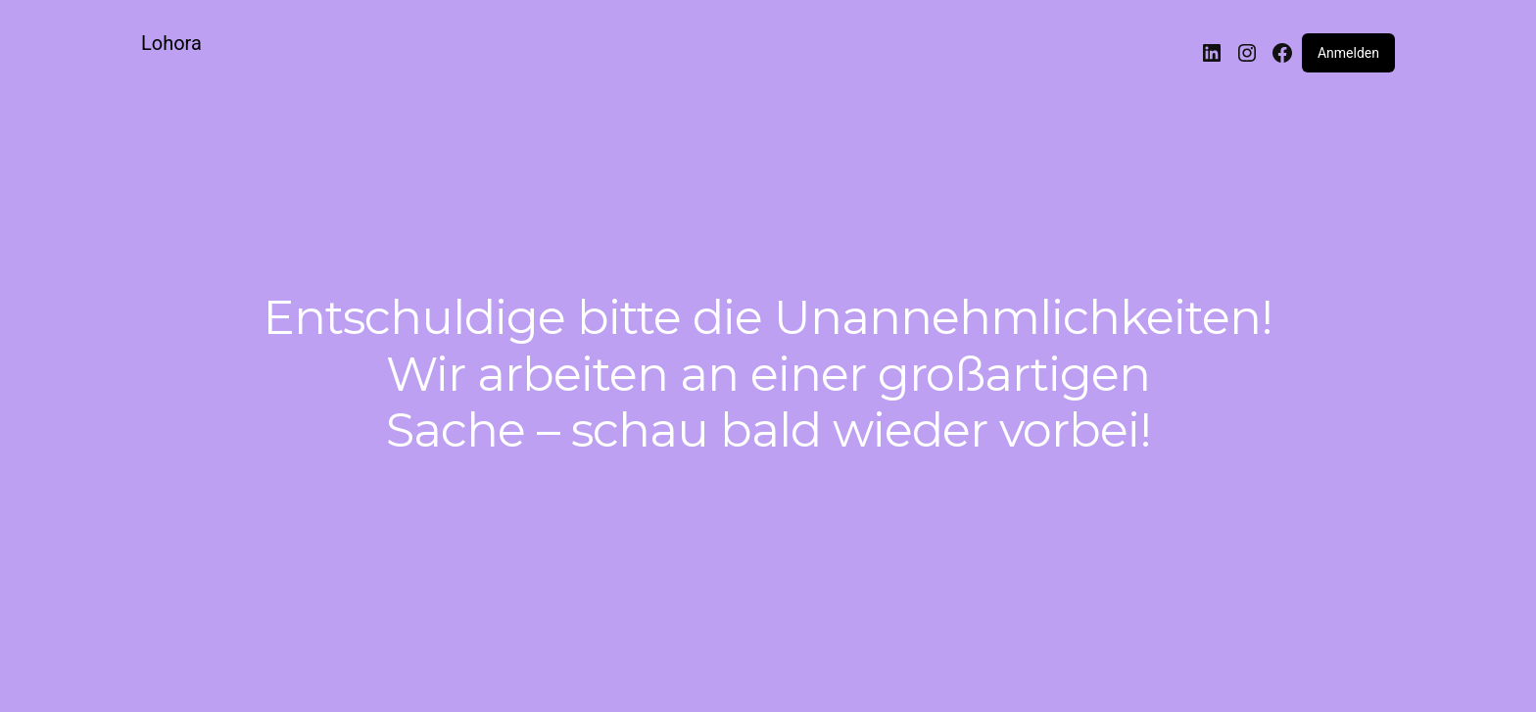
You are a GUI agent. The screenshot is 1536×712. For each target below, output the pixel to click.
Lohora (171, 43)
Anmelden (1348, 53)
